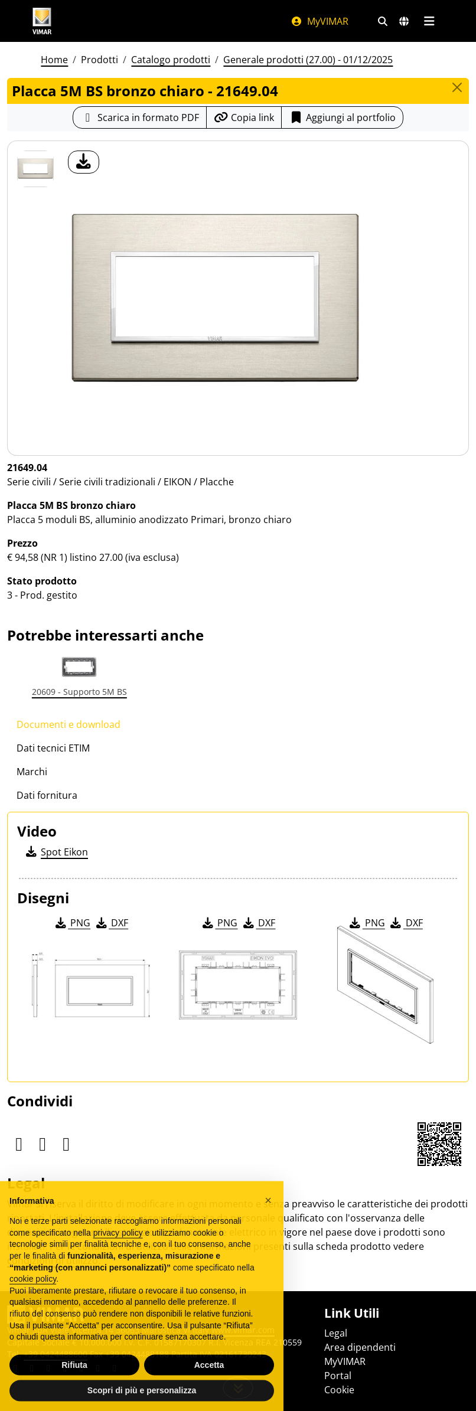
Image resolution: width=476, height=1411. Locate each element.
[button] (268, 1214)
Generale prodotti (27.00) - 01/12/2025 (308, 59)
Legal (335, 1333)
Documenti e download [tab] (68, 724)
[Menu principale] (429, 21)
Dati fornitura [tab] (47, 795)
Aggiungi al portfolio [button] (342, 117)
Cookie (339, 1389)
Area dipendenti (360, 1347)
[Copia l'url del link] (244, 117)
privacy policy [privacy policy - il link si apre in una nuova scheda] (118, 1247)
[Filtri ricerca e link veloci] (383, 21)
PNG (71, 922)
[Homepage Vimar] (41, 21)
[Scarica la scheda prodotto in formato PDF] (140, 117)
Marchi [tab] (32, 771)
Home (54, 59)
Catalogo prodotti (170, 59)
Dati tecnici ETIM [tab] (53, 748)
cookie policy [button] (32, 1293)
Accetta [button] (209, 1379)
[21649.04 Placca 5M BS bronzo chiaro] (35, 169)
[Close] (457, 87)
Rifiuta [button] (74, 1379)
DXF (111, 922)
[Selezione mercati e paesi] (404, 21)
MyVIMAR (319, 21)
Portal (337, 1375)
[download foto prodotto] (83, 162)
